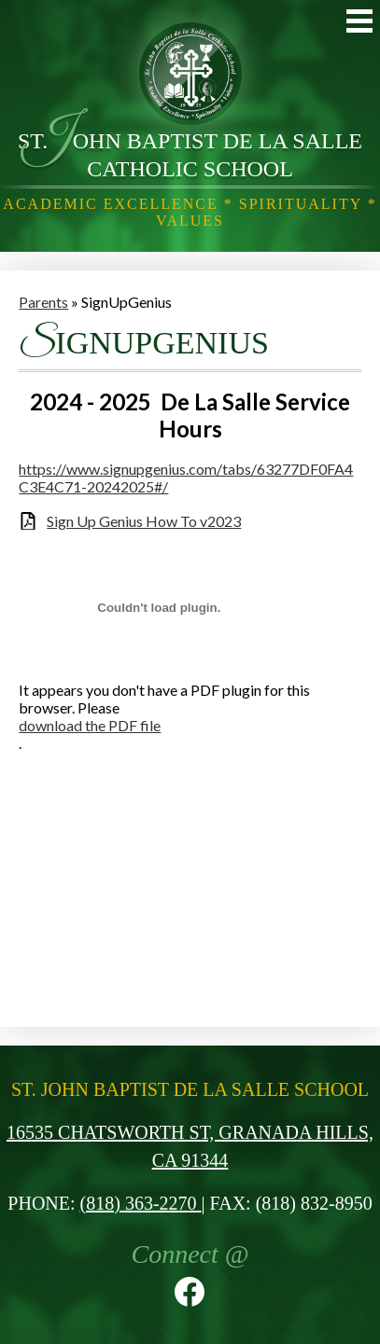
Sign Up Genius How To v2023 (144, 521)
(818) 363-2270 (141, 1203)
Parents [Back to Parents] (43, 302)
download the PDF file (90, 725)
